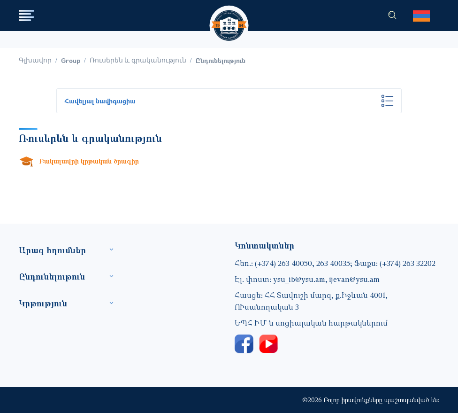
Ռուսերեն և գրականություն (138, 60)
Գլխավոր (35, 60)
